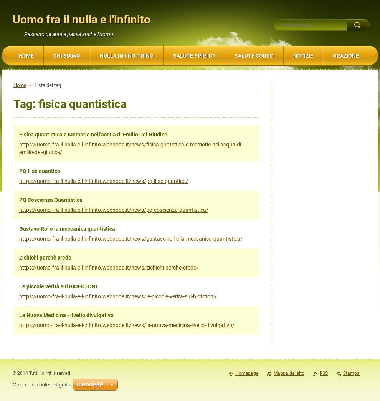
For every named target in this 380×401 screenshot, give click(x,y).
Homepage (246, 373)
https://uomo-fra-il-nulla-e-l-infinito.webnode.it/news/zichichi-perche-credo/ (109, 268)
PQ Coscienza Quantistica (51, 200)
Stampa (351, 373)
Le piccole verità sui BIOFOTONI (58, 286)
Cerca (358, 25)
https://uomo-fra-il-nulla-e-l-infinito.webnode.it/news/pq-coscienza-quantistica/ (113, 210)
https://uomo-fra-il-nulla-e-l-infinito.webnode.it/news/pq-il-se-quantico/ (103, 181)
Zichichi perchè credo (45, 258)
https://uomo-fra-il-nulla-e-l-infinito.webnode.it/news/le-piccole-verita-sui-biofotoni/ (118, 296)
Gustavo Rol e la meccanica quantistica (67, 229)
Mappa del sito (289, 373)
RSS (324, 373)
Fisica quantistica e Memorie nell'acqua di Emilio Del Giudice (93, 134)
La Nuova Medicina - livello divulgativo (66, 315)
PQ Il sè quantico (39, 171)
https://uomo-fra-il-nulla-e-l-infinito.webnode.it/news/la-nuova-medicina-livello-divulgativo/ (127, 325)
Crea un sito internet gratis (42, 385)
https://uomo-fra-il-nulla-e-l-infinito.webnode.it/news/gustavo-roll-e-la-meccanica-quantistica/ (131, 239)
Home (19, 85)
